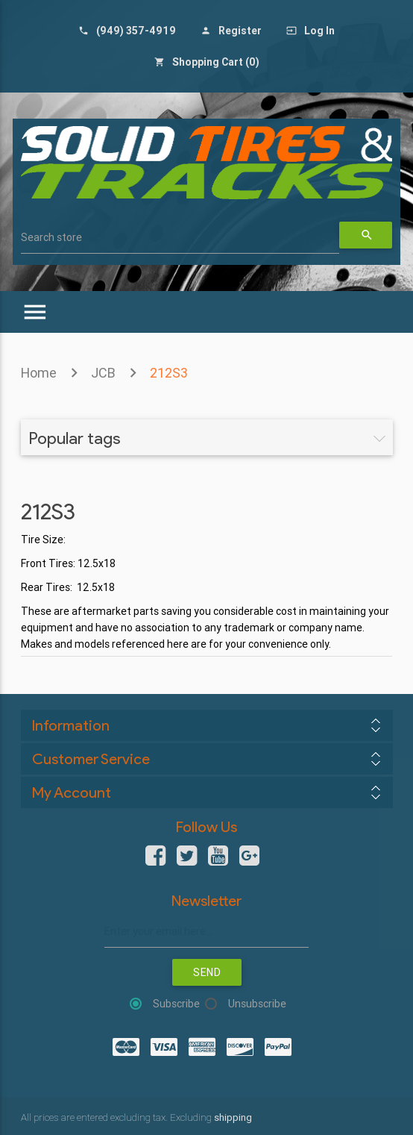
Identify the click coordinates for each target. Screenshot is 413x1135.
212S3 (169, 372)
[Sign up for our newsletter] (206, 932)
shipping (233, 1117)
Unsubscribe (257, 1003)
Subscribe (176, 1003)
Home (39, 372)
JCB (103, 372)
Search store (51, 237)
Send (207, 972)
